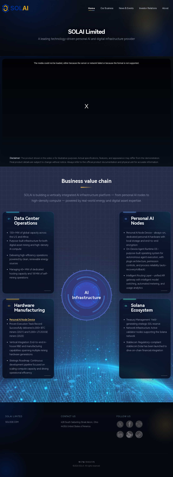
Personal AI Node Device (22, 319)
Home (92, 8)
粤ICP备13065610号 (86, 462)
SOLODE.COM (11, 422)
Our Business (106, 8)
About (165, 8)
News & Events (126, 8)
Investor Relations (148, 8)
